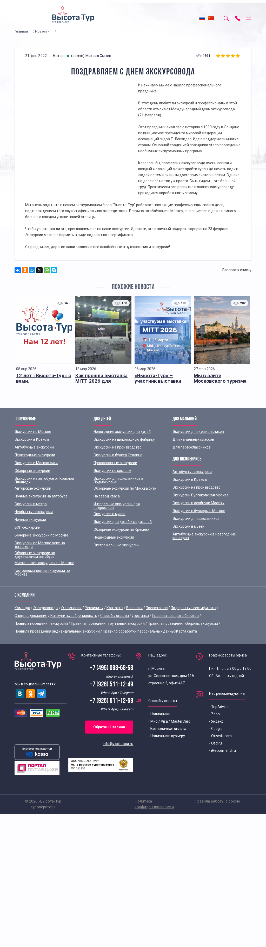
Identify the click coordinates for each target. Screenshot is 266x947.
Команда (22, 608)
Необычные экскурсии (34, 512)
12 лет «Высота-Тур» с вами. (43, 378)
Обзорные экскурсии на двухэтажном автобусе (35, 554)
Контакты (115, 608)
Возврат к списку (236, 270)
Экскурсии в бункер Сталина (118, 455)
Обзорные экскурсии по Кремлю (121, 529)
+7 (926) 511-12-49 (111, 684)
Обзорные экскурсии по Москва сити (125, 488)
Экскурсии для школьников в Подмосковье (118, 480)
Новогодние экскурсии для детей (122, 431)
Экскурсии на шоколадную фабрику (124, 439)
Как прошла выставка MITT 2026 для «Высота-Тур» (101, 381)
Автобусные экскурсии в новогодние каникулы (204, 536)
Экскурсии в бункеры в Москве (198, 511)
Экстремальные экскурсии (116, 545)
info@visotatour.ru (118, 744)
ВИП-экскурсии (27, 527)
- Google (216, 729)
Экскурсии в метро (31, 504)
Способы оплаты (114, 615)
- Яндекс (216, 721)
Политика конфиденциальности (154, 804)
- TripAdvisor (219, 707)
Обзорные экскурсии (32, 470)
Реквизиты (94, 608)
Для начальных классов (193, 439)
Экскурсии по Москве (33, 431)
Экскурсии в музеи (109, 514)
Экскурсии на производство (118, 447)
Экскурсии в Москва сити (36, 463)
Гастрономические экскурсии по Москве (42, 572)
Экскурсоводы (45, 608)
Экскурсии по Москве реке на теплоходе (40, 544)
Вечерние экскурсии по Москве (41, 535)
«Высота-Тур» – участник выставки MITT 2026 (158, 381)
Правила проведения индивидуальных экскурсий (57, 631)
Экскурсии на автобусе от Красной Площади (44, 480)
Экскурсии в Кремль (32, 439)
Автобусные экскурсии (34, 447)
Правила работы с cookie (217, 801)
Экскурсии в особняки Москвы (198, 503)
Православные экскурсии (115, 463)
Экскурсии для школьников (196, 518)
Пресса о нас (157, 608)
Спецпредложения (31, 615)
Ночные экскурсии (30, 519)
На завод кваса (107, 496)
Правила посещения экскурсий (41, 623)
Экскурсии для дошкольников (198, 431)
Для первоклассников (191, 447)
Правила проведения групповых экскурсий (108, 623)
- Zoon (214, 714)
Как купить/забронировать (73, 615)
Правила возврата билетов (175, 615)
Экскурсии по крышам (112, 470)
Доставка (140, 615)
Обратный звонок (109, 727)
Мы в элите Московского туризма (220, 378)
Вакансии (134, 608)
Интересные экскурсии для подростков (117, 505)
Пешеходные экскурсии (35, 455)
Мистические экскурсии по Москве (44, 563)
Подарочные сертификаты (193, 608)
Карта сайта (186, 631)
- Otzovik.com (220, 736)
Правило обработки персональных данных (139, 631)
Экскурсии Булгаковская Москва (200, 495)
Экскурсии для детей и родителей (123, 521)
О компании (71, 608)
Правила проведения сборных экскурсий (183, 623)
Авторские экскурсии (33, 488)
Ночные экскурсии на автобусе (41, 496)
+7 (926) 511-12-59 (111, 701)
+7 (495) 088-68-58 (111, 668)
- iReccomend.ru (222, 750)
